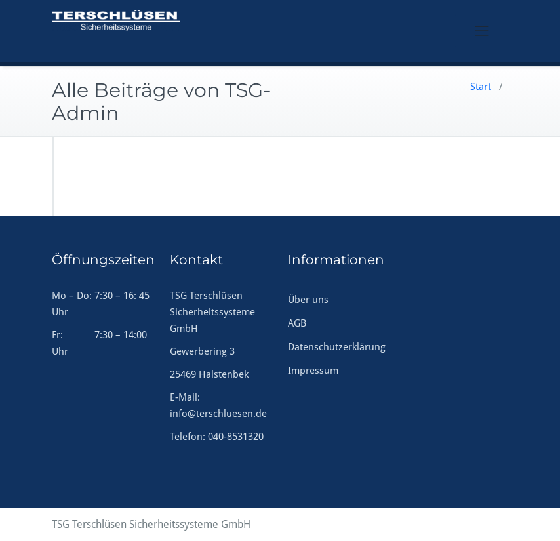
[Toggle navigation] (482, 30)
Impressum (313, 370)
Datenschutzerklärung (337, 347)
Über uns (308, 300)
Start (480, 86)
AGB (297, 323)
